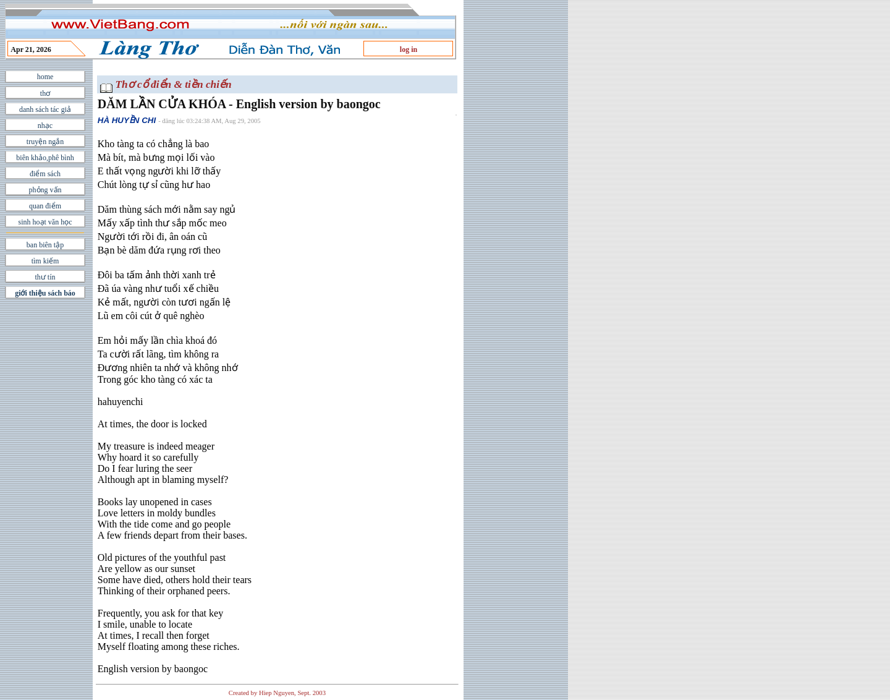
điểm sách (45, 173)
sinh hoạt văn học (45, 222)
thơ (45, 93)
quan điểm (45, 206)
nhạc (45, 125)
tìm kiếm (45, 261)
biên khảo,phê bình (45, 157)
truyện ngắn (45, 141)
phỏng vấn (45, 190)
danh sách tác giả (45, 109)
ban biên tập (45, 245)
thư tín (45, 277)
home (45, 76)
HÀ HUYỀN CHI (127, 120)
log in (408, 49)
